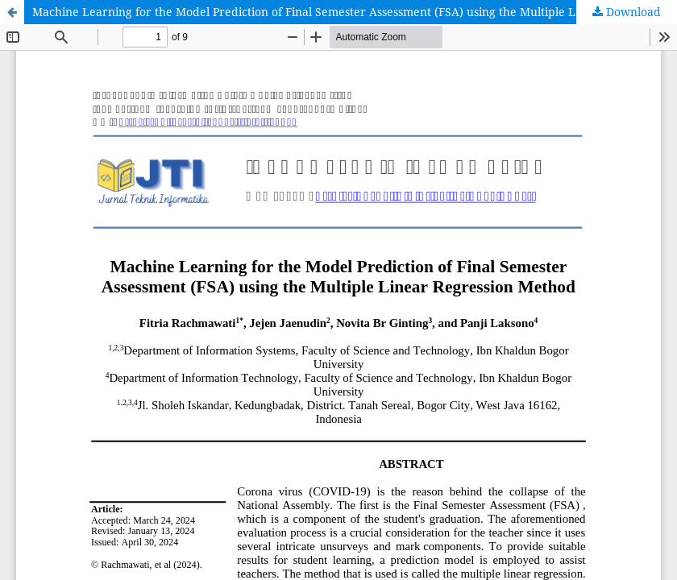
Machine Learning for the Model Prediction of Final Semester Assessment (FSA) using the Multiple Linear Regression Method (354, 11)
